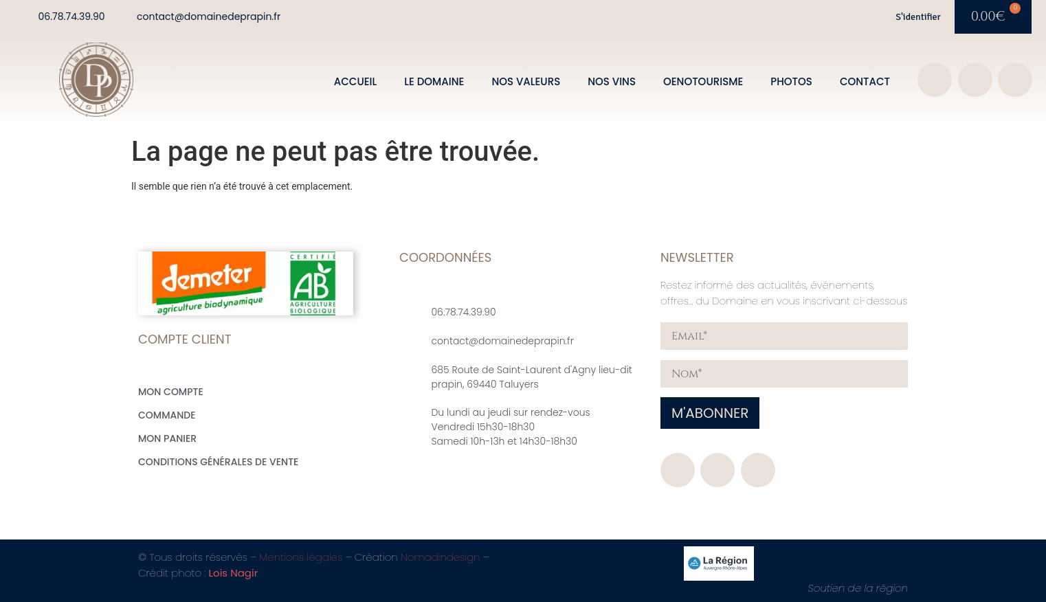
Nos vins (612, 81)
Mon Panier (167, 438)
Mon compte (170, 392)
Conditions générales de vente (218, 462)
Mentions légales (300, 557)
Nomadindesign (440, 557)
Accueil (355, 81)
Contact (865, 81)
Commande (167, 415)
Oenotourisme (703, 81)
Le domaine (434, 81)
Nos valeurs (525, 81)
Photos (791, 81)
